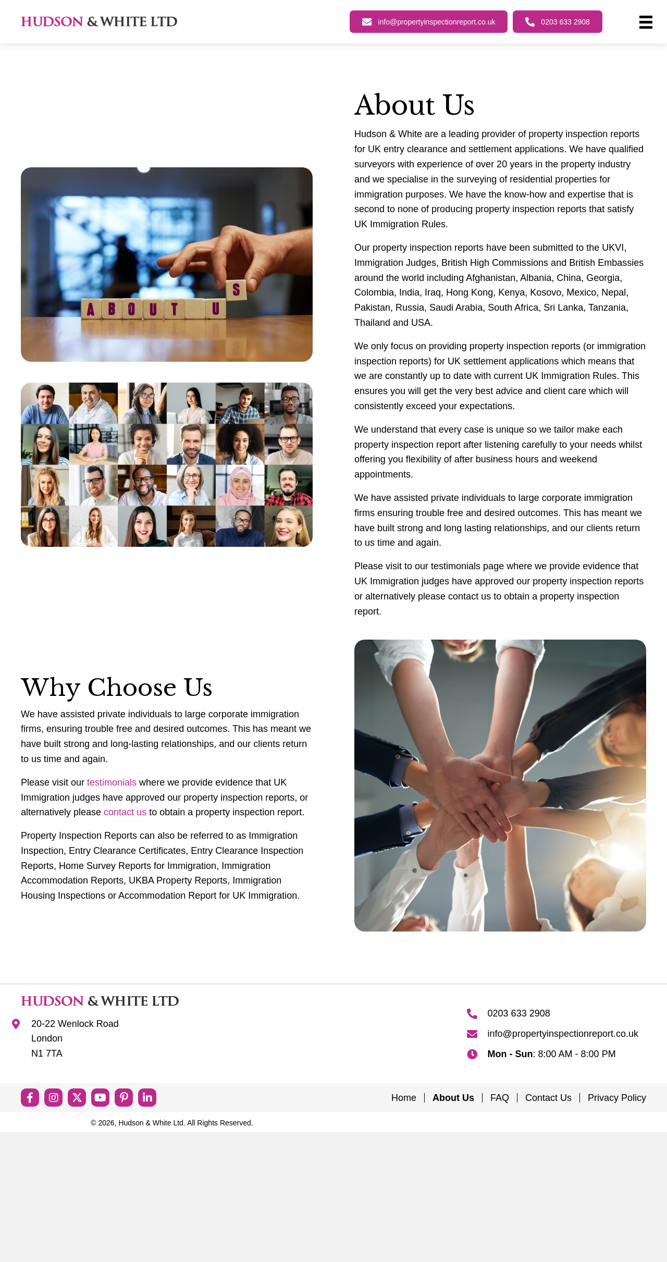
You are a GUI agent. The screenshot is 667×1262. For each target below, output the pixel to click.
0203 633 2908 (519, 1013)
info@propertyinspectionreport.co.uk (563, 1033)
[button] (30, 1097)
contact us (125, 812)
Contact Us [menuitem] (548, 1097)
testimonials (112, 782)
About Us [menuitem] (453, 1097)
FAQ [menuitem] (499, 1097)
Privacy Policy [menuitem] (617, 1097)
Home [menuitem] (403, 1097)
